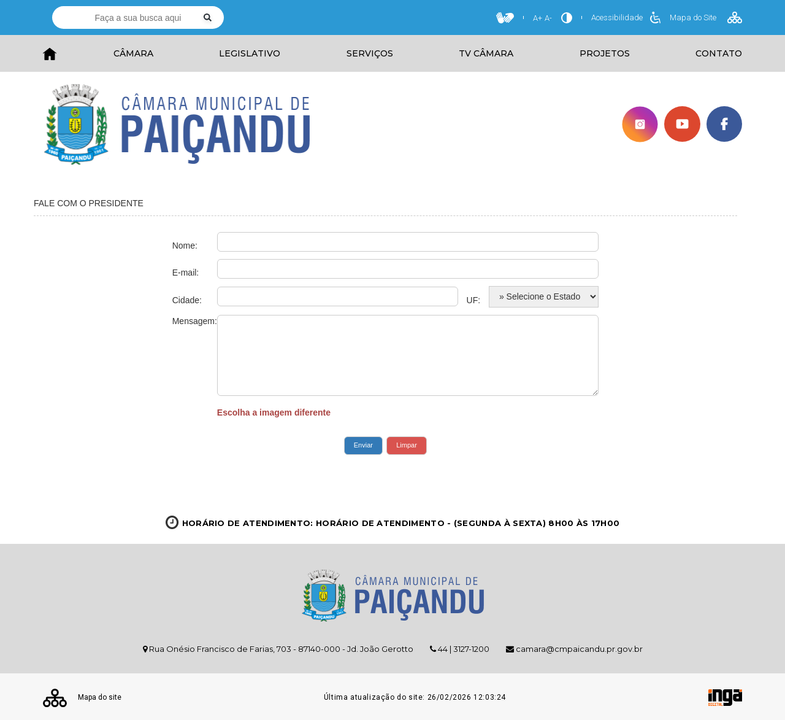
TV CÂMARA (486, 53)
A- (548, 18)
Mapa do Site (706, 17)
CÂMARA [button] (133, 53)
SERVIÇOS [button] (370, 53)
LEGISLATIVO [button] (249, 53)
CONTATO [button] (718, 53)
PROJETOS (605, 53)
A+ (537, 18)
